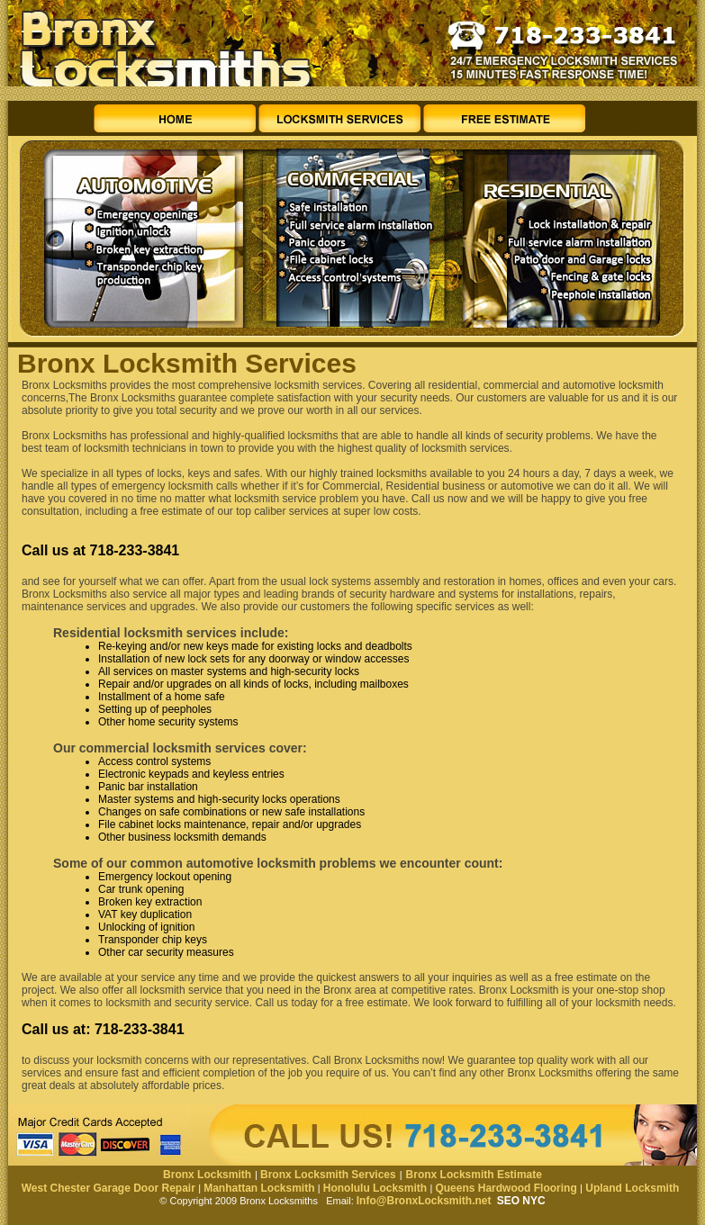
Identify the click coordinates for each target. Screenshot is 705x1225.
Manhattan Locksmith (258, 1188)
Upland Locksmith (632, 1188)
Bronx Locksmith (207, 1174)
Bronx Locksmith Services (328, 1174)
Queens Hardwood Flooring (505, 1188)
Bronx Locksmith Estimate (474, 1174)
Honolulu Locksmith (375, 1188)
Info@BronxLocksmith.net (424, 1200)
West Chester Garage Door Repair (108, 1188)
